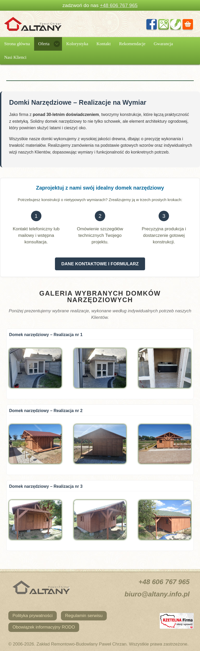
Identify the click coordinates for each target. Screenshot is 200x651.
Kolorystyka (77, 43)
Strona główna (17, 43)
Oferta (43, 43)
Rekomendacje (132, 43)
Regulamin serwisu (84, 615)
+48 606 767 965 (119, 5)
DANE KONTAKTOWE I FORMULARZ (100, 263)
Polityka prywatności (32, 615)
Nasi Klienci (15, 57)
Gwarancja (163, 43)
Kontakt (104, 43)
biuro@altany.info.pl (157, 594)
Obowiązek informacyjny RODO (43, 627)
